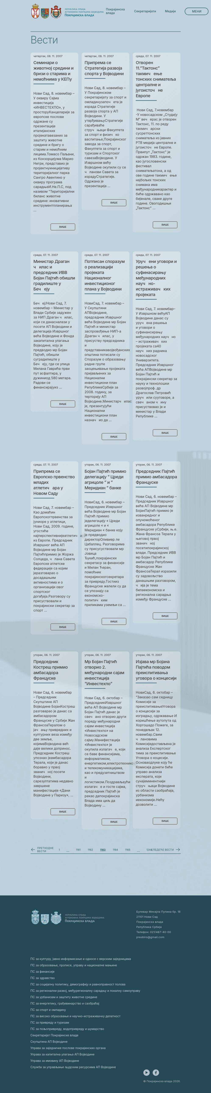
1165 (127, 849)
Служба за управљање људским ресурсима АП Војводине (73, 1067)
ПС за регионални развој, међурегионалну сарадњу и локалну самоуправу (85, 990)
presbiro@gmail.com (150, 937)
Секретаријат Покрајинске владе (54, 1035)
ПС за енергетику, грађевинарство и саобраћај (65, 1003)
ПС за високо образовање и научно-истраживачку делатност (75, 1016)
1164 (115, 849)
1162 (90, 849)
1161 (78, 849)
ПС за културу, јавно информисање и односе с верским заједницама (81, 959)
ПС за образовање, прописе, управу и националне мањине (74, 965)
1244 (149, 849)
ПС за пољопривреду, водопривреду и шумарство (67, 1029)
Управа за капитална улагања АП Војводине (63, 1054)
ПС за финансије (42, 971)
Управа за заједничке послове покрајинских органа (68, 1048)
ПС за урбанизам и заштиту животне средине (64, 997)
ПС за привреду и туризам (50, 1022)
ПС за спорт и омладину (48, 1010)
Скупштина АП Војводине (49, 1041)
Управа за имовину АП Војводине (55, 1060)
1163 (103, 849)
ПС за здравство (43, 978)
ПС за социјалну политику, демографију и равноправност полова (78, 984)
